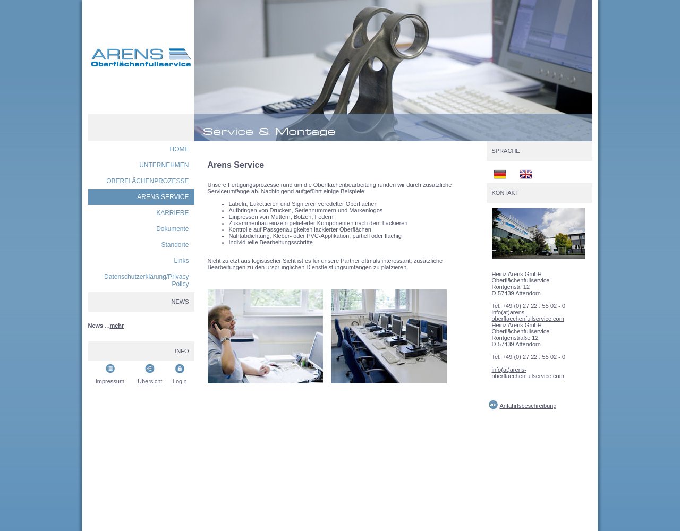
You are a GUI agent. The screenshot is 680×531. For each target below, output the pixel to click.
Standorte (175, 245)
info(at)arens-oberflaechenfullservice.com (528, 315)
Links (181, 260)
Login (180, 381)
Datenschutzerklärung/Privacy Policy (146, 280)
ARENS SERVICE (163, 197)
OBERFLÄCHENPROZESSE (147, 181)
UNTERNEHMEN (164, 165)
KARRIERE (172, 213)
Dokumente (172, 229)
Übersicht (150, 381)
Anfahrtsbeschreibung (528, 405)
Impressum (110, 381)
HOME (179, 149)
